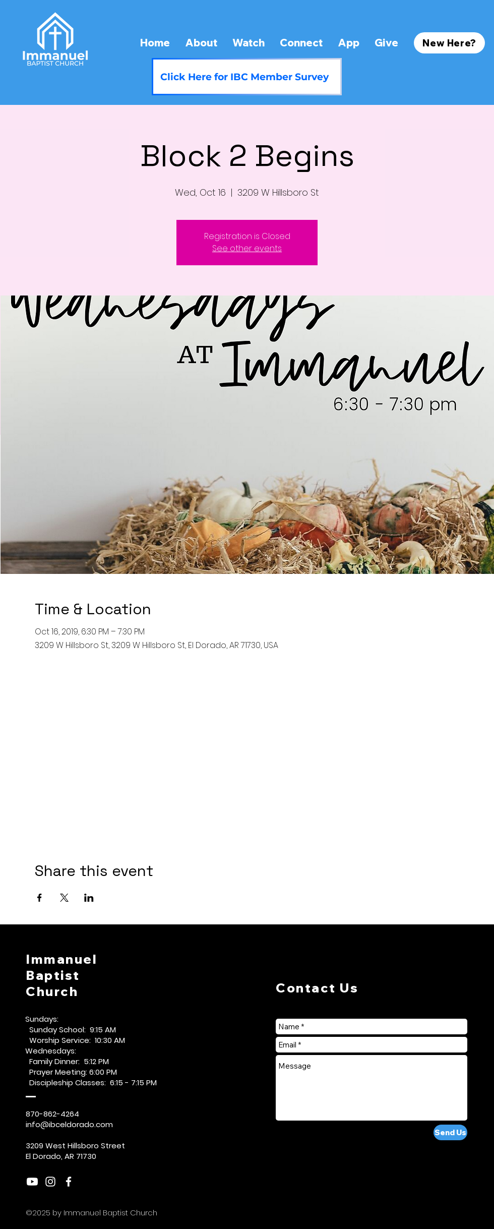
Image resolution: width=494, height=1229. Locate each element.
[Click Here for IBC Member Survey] (247, 76)
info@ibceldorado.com (69, 1124)
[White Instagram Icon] (50, 1181)
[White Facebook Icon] (68, 1181)
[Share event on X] (64, 898)
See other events (247, 248)
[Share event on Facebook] (39, 898)
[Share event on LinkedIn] (89, 898)
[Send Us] (450, 1132)
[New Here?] (449, 42)
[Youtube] (32, 1181)
